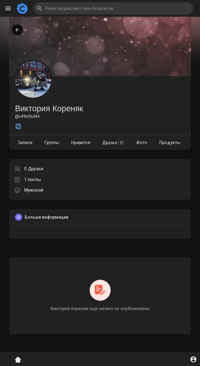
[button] (113, 8)
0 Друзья (33, 168)
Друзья (113, 142)
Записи (25, 142)
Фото (141, 142)
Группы (51, 142)
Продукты (169, 142)
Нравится (80, 142)
